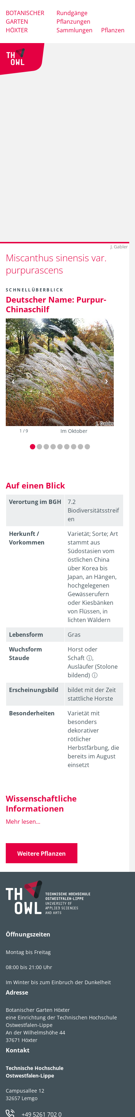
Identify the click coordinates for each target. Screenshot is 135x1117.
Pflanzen (113, 30)
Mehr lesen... (23, 822)
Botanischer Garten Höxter (25, 21)
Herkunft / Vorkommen (27, 538)
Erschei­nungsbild (33, 690)
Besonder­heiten (32, 713)
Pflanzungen (73, 21)
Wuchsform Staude (25, 653)
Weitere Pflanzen (41, 853)
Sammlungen (75, 30)
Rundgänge (72, 13)
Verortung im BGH (35, 502)
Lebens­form (26, 635)
